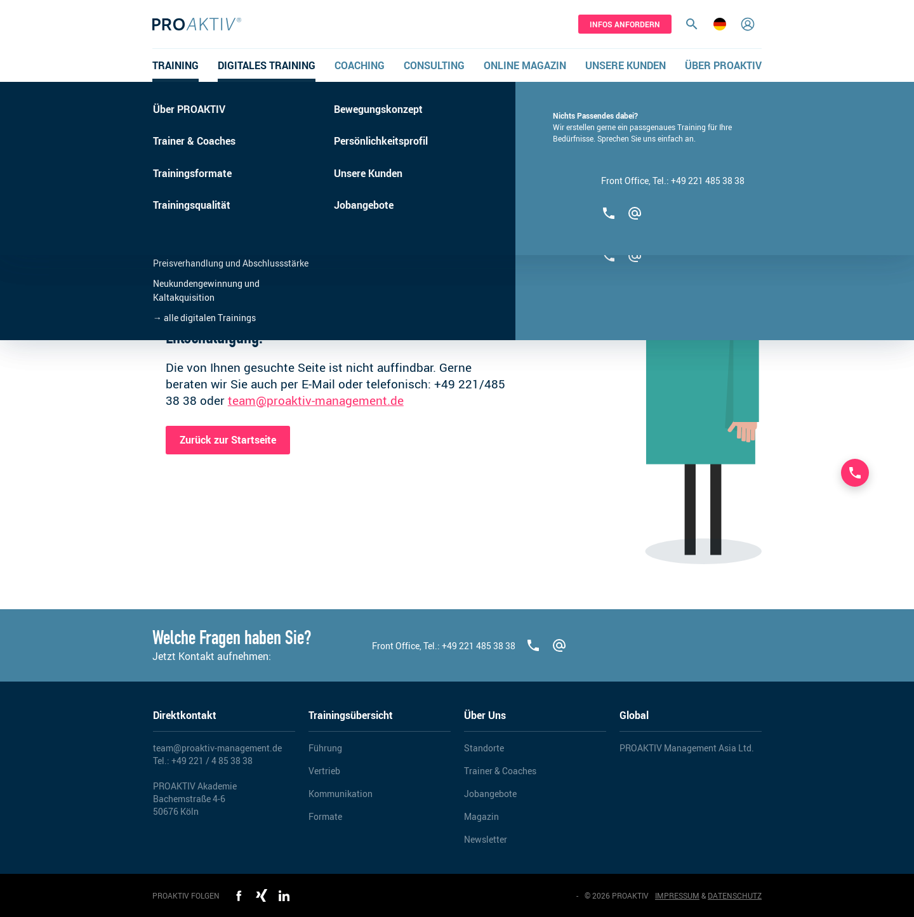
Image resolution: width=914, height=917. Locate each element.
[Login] (748, 24)
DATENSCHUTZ (735, 895)
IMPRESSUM (677, 895)
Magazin (481, 816)
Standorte (484, 748)
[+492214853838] (533, 645)
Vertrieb (324, 771)
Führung (325, 748)
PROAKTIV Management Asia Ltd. (686, 748)
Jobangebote (490, 794)
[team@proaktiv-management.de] (559, 645)
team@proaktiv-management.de (316, 400)
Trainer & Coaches (500, 771)
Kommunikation (340, 794)
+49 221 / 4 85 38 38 (212, 761)
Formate (325, 816)
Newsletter (485, 839)
